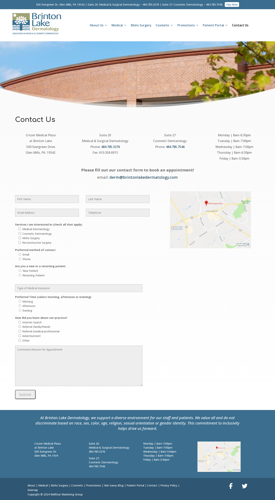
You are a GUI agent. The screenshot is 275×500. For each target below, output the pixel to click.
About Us (97, 25)
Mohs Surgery (141, 25)
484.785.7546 (214, 4)
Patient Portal (213, 25)
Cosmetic (162, 25)
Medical (117, 25)
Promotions (186, 25)
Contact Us (240, 25)
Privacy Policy (168, 485)
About (31, 485)
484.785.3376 (151, 4)
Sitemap (33, 490)
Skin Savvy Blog (114, 485)
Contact (152, 485)
